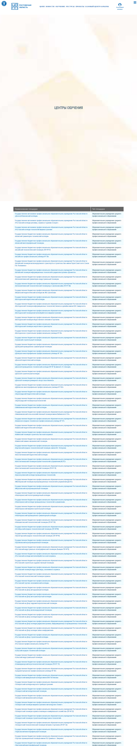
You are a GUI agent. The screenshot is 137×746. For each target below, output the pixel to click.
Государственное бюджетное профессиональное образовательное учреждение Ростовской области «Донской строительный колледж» (51, 372)
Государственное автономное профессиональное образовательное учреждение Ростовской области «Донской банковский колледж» (51, 215)
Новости (50, 6)
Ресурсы (70, 6)
